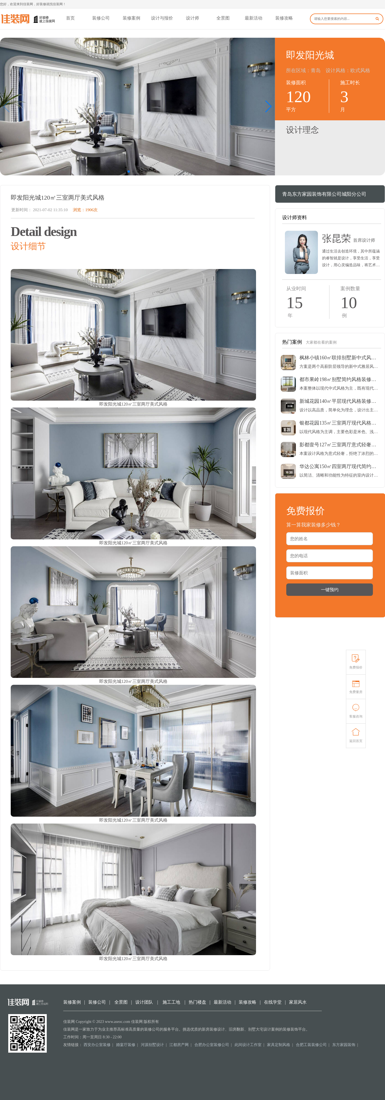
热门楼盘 (197, 1002)
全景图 (223, 18)
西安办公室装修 (97, 1045)
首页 (70, 18)
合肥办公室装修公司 (211, 1045)
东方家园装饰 (343, 1045)
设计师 (192, 18)
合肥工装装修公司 (311, 1045)
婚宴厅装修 (125, 1045)
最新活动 (253, 18)
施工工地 (171, 1002)
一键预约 (330, 589)
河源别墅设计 (152, 1045)
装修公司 (101, 18)
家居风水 (298, 1002)
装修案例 (131, 18)
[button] (268, 107)
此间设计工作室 (248, 1045)
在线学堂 (273, 1002)
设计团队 (144, 1002)
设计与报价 (162, 18)
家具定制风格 (278, 1045)
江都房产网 (179, 1045)
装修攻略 (284, 18)
